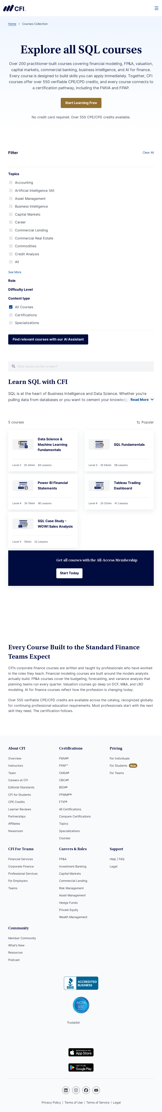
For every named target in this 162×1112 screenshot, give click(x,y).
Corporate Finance (21, 866)
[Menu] (157, 8)
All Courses (24, 307)
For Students (118, 765)
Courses (64, 838)
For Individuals (120, 758)
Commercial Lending (31, 230)
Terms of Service (97, 1102)
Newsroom (15, 831)
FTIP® (63, 802)
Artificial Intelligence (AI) (34, 190)
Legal (113, 866)
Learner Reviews (19, 809)
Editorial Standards (21, 787)
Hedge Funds (68, 902)
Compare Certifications (75, 816)
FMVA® (64, 758)
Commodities (25, 246)
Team (12, 773)
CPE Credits (16, 802)
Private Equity (68, 910)
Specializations (27, 323)
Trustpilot (73, 1022)
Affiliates (14, 823)
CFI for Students (19, 794)
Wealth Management (73, 917)
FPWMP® (65, 794)
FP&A (62, 859)
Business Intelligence (31, 206)
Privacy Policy (51, 1102)
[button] (81, 272)
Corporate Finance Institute (14, 8)
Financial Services (20, 859)
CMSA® (64, 773)
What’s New (16, 945)
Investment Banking (72, 866)
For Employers (18, 880)
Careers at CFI (18, 780)
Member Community (22, 938)
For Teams (117, 773)
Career (20, 222)
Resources (15, 952)
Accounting (24, 182)
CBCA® (64, 780)
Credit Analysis (27, 254)
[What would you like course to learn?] (81, 366)
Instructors (15, 765)
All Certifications (70, 809)
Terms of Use (74, 1102)
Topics (63, 823)
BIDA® (63, 787)
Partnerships (17, 816)
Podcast (14, 960)
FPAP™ (63, 765)
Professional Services (23, 873)
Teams (12, 888)
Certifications (26, 315)
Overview (14, 758)
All (17, 262)
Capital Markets (27, 214)
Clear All (148, 152)
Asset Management (30, 198)
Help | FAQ (117, 859)
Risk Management (71, 888)
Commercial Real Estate (34, 238)
